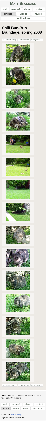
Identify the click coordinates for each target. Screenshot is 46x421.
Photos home (24, 40)
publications (23, 18)
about (27, 9)
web (5, 9)
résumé (15, 9)
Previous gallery (9, 40)
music (38, 13)
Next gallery (36, 40)
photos (8, 13)
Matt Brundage (23, 3)
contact (39, 9)
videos (23, 13)
